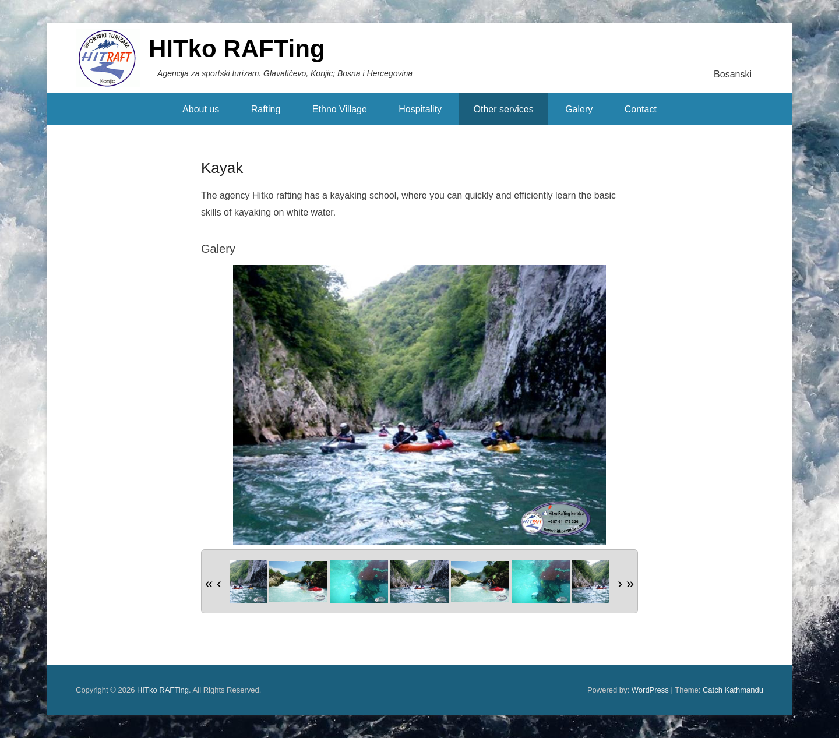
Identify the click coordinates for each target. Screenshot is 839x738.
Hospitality (420, 109)
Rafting (266, 109)
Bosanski (733, 74)
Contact (641, 109)
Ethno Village (339, 109)
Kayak (222, 167)
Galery (579, 109)
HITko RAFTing (237, 48)
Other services (504, 109)
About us (200, 109)
